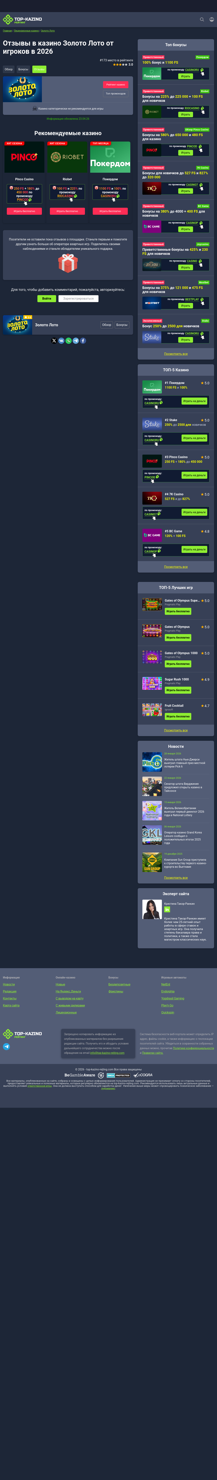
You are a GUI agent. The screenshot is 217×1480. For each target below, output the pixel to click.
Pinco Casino (24, 179)
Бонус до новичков (170, 329)
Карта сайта (11, 1009)
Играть (185, 76)
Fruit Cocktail (174, 709)
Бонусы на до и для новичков (172, 292)
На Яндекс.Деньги (68, 995)
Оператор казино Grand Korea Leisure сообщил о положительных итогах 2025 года (183, 841)
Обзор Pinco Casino (197, 130)
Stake (205, 323)
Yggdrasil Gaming (172, 1002)
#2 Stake (171, 423)
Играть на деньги (194, 404)
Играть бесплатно (24, 211)
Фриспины (115, 995)
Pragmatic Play (172, 607)
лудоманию (108, 1092)
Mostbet (204, 285)
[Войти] (210, 19)
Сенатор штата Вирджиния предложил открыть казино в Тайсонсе (183, 790)
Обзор (9, 69)
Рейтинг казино (115, 84)
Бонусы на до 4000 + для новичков (173, 215)
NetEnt (165, 988)
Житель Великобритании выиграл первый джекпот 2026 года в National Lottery (184, 815)
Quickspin (167, 1016)
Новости (9, 988)
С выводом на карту (69, 1002)
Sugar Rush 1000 (177, 682)
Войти (46, 299)
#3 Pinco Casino (176, 460)
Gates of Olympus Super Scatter (182, 603)
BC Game (203, 207)
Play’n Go (167, 1009)
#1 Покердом (174, 386)
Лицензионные (66, 1016)
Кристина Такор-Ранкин (179, 906)
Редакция (9, 995)
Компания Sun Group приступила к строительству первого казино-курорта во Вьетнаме (185, 866)
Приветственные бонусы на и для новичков (175, 253)
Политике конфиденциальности (193, 1052)
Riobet (67, 179)
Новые (60, 988)
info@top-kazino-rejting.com (107, 1056)
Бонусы (24, 69)
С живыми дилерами (70, 1009)
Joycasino (203, 246)
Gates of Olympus (177, 630)
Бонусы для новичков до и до (175, 176)
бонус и (160, 62)
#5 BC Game (173, 534)
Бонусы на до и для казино (172, 138)
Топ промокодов (115, 93)
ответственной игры (39, 1089)
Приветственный (153, 57)
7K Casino (203, 169)
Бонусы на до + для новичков (172, 99)
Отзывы (41, 69)
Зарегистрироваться (78, 299)
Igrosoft (169, 712)
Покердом (110, 179)
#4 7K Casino (174, 497)
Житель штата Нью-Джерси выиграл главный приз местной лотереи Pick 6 (184, 766)
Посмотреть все (176, 570)
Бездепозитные (119, 988)
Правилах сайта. (152, 1056)
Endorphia (167, 995)
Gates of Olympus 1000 (181, 656)
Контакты (9, 1002)
